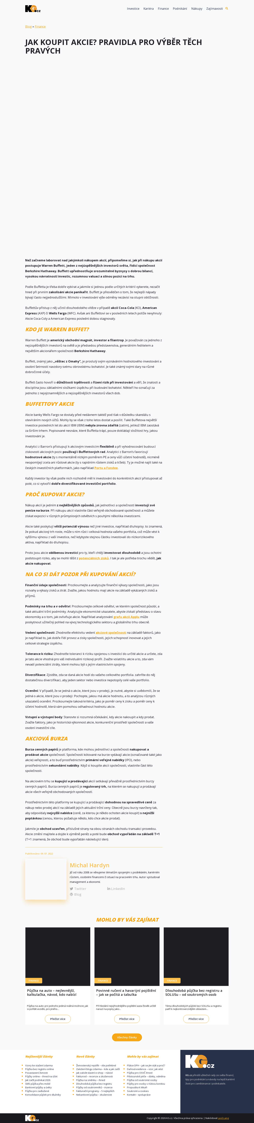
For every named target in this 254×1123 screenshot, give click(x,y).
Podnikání (180, 8)
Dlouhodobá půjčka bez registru (94, 1083)
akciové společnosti (111, 632)
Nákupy (196, 8)
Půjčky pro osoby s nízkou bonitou (146, 1083)
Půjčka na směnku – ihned (90, 1080)
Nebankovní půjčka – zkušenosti (94, 1094)
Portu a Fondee (106, 468)
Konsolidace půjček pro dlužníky (43, 1094)
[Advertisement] (127, 87)
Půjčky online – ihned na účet (41, 1076)
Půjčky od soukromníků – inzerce (94, 1087)
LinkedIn (116, 889)
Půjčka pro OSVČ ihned (139, 1072)
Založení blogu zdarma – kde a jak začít (98, 1069)
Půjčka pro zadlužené (37, 1091)
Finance (163, 8)
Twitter (78, 889)
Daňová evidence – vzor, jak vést (145, 1069)
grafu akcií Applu (126, 617)
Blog (28, 26)
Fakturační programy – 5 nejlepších (95, 1091)
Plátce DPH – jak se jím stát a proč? (146, 1065)
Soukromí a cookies (138, 1091)
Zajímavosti (214, 8)
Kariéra (148, 8)
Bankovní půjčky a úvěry (38, 1087)
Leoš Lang (223, 1118)
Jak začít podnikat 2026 (37, 1080)
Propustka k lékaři (137, 1087)
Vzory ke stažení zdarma (39, 1065)
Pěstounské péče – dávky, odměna (146, 1076)
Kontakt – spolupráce (139, 1094)
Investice (133, 8)
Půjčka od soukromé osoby (142, 1080)
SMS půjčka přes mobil (37, 1083)
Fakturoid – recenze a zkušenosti (94, 1076)
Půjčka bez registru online (39, 1069)
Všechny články (127, 1037)
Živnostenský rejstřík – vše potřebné (96, 1065)
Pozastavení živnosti (36, 1072)
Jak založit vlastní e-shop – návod (94, 1072)
